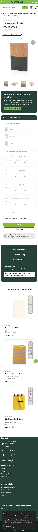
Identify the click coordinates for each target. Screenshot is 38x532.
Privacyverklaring (6, 492)
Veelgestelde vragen (7, 479)
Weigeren (16, 525)
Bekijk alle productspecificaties (12, 35)
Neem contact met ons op (12, 108)
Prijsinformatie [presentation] (18, 250)
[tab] (19, 250)
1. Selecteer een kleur (11, 123)
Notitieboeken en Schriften (17, 13)
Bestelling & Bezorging (7, 474)
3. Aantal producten (10, 213)
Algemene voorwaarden (8, 487)
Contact (3, 471)
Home (2, 13)
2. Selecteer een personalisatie (15, 151)
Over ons (3, 468)
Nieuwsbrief (4, 476)
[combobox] (11, 7)
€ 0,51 (9, 381)
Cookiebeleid (5, 490)
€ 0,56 (9, 427)
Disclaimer (4, 495)
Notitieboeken (30, 13)
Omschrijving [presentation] (19, 255)
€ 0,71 (9, 336)
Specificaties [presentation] (19, 260)
